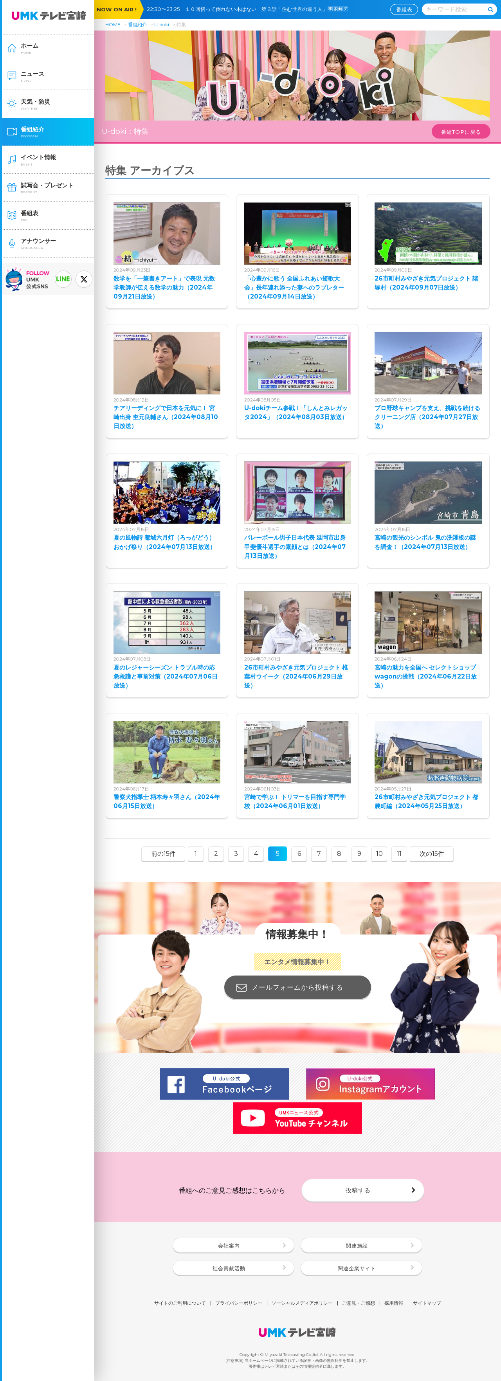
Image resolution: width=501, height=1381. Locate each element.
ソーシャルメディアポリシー (302, 1303)
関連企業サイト (357, 1268)
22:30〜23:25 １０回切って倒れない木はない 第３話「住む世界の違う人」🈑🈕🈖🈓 (250, 9)
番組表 (404, 9)
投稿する (358, 1190)
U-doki (161, 24)
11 (399, 853)
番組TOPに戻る (461, 132)
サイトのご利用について (180, 1303)
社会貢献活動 (229, 1268)
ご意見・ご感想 (358, 1303)
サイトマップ (427, 1303)
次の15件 (432, 853)
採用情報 (393, 1303)
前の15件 (163, 853)
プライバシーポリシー (238, 1303)
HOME (113, 24)
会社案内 (229, 1245)
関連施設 (357, 1245)
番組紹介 (137, 24)
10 (379, 853)
